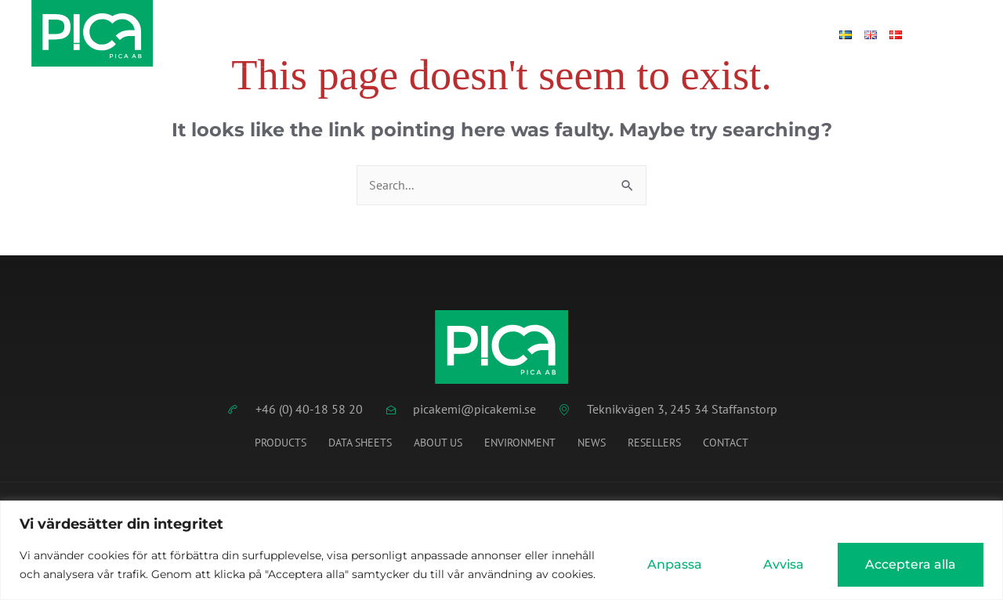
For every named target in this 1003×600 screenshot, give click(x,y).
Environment (520, 443)
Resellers (654, 443)
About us (438, 443)
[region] (501, 550)
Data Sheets (383, 34)
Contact (725, 34)
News (555, 34)
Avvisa (783, 564)
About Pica (637, 34)
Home (304, 34)
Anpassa (674, 564)
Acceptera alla (910, 564)
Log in (793, 34)
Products (478, 34)
